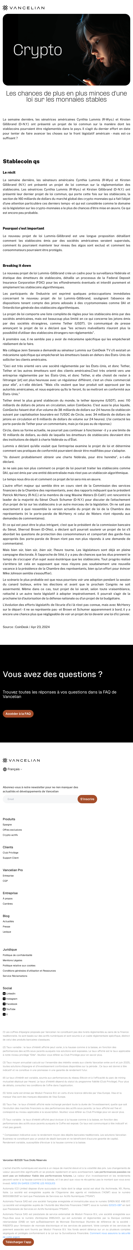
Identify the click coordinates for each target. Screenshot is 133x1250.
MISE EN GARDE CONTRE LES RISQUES (33, 1183)
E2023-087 (115, 1205)
